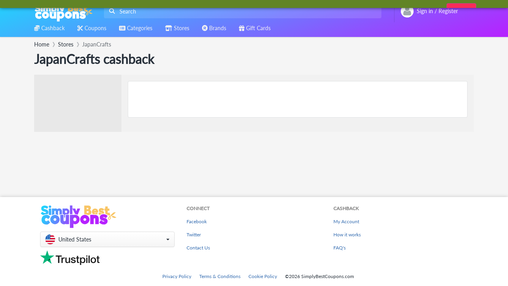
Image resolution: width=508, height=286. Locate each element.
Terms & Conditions (220, 276)
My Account (346, 221)
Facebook (197, 221)
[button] (107, 239)
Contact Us (198, 248)
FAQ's (339, 248)
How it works (347, 235)
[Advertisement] (297, 99)
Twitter (194, 235)
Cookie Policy (262, 276)
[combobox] (241, 11)
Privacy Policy (176, 276)
